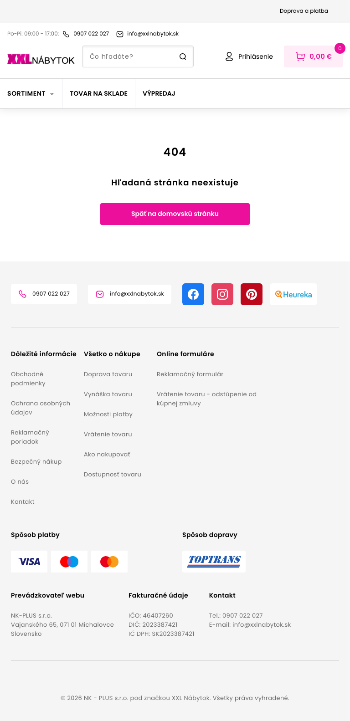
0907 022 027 (242, 615)
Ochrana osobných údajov (40, 408)
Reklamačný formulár (190, 374)
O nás (20, 481)
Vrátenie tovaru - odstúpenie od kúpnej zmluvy (207, 399)
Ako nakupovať (107, 454)
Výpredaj (159, 93)
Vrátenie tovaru (108, 434)
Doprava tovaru (108, 374)
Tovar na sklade (99, 93)
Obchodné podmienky (28, 379)
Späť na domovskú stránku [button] (175, 213)
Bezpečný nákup (36, 461)
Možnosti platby (108, 414)
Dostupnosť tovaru (112, 474)
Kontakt (23, 501)
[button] (44, 354)
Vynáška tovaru (108, 394)
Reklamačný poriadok (30, 437)
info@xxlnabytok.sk (261, 624)
